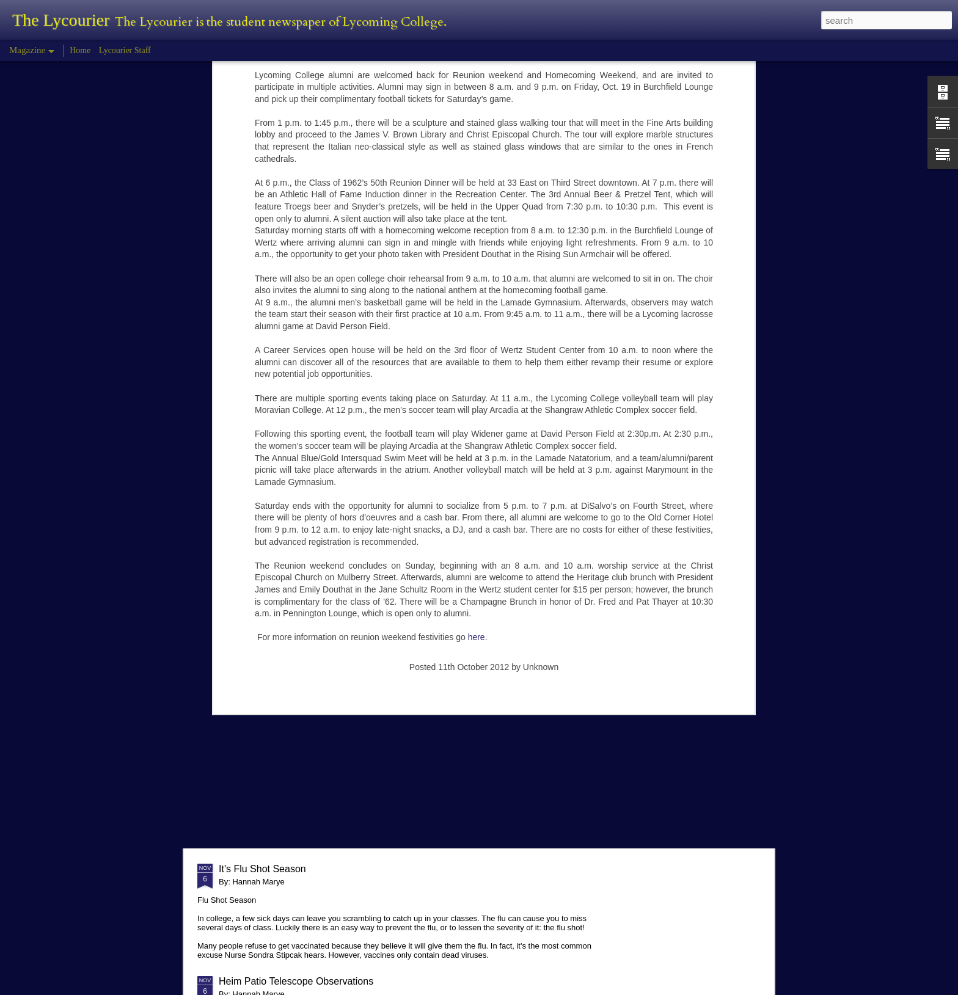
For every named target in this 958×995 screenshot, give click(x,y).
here (476, 435)
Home (80, 50)
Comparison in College (268, 747)
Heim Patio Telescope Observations (296, 981)
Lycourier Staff (125, 50)
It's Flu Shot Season (262, 869)
